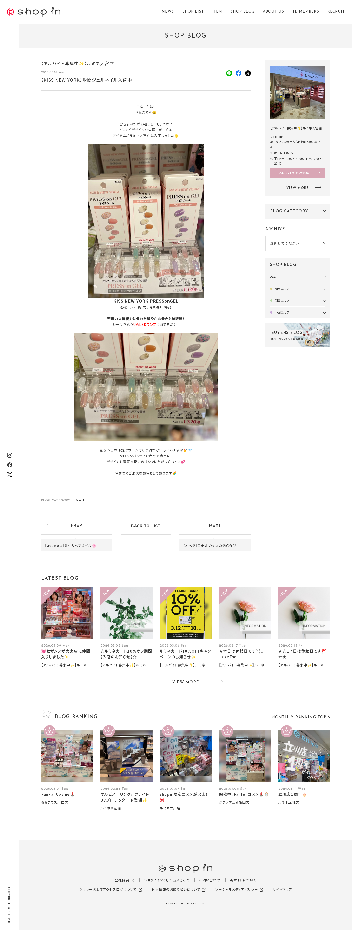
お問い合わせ (209, 880)
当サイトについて (243, 880)
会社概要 (122, 880)
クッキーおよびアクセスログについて (108, 889)
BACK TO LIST (146, 526)
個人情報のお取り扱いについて (176, 889)
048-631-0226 (283, 152)
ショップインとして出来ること (166, 880)
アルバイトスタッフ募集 (293, 173)
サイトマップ (282, 889)
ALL (273, 277)
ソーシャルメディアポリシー (236, 889)
